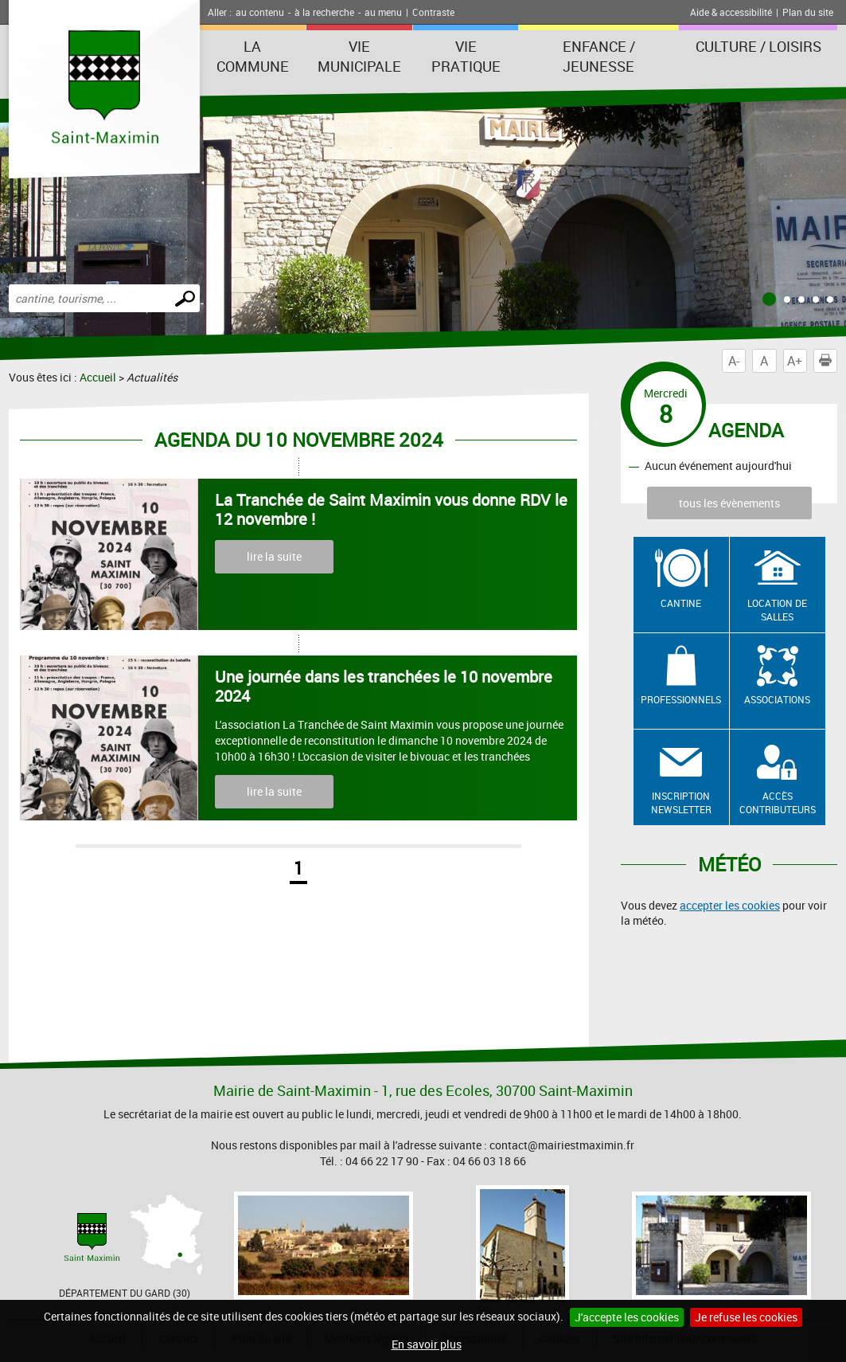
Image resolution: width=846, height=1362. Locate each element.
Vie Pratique (466, 56)
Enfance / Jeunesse (599, 56)
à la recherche (324, 12)
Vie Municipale (359, 56)
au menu (383, 12)
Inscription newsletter (681, 802)
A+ (794, 361)
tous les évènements (729, 503)
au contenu (260, 12)
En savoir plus (427, 1344)
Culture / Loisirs (758, 46)
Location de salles (777, 610)
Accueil (98, 377)
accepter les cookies (730, 905)
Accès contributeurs (777, 802)
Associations (777, 699)
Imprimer (828, 361)
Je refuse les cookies (746, 1317)
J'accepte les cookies (627, 1317)
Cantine (681, 603)
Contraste (433, 12)
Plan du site (807, 12)
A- (733, 361)
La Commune (252, 56)
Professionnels (681, 699)
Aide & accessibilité (731, 12)
